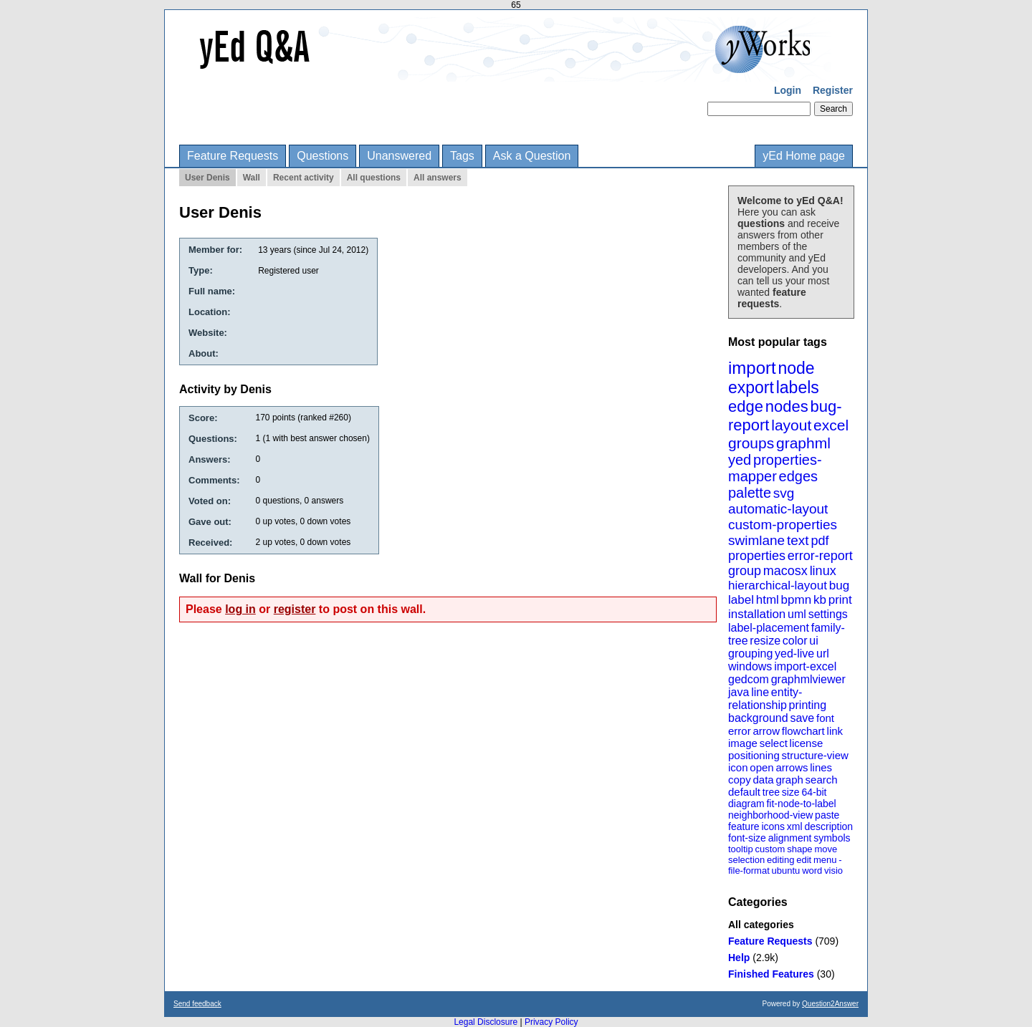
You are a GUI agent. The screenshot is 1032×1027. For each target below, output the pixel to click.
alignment (790, 838)
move (825, 849)
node (796, 368)
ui (813, 641)
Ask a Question (532, 156)
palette (749, 493)
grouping (750, 653)
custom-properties (782, 524)
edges (798, 476)
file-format (749, 870)
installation (756, 614)
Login (787, 90)
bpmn (796, 600)
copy (739, 779)
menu (825, 859)
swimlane (756, 540)
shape (799, 849)
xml (795, 826)
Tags (462, 156)
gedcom (748, 679)
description (828, 826)
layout (791, 425)
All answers (438, 178)
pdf (819, 541)
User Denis (207, 178)
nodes (786, 406)
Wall (251, 178)
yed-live (794, 653)
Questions (322, 156)
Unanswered (399, 156)
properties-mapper (775, 468)
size (791, 792)
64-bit (813, 792)
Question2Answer (830, 1004)
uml (797, 614)
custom (770, 849)
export (751, 387)
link (835, 731)
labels (797, 387)
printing (807, 705)
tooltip (740, 849)
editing (780, 859)
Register (833, 90)
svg (784, 493)
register (295, 609)
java (738, 692)
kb (819, 600)
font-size (747, 838)
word (812, 870)
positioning (754, 755)
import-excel (805, 666)
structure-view (815, 755)
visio (833, 870)
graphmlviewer (808, 679)
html (767, 600)
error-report (820, 556)
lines (821, 767)
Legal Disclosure (485, 1022)
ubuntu (786, 870)
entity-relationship (765, 698)
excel (831, 425)
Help (739, 957)
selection (746, 859)
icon (738, 767)
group (744, 571)
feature (744, 826)
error (739, 731)
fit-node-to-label (801, 803)
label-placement (768, 628)
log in (240, 609)
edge (745, 406)
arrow (766, 731)
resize (765, 641)
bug (839, 585)
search (822, 779)
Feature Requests (232, 156)
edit (803, 859)
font (825, 718)
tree (771, 792)
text (798, 540)
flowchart (803, 731)
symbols (831, 838)
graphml (803, 443)
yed (739, 460)
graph (789, 779)
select (774, 743)
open (761, 767)
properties (756, 556)
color (795, 641)
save (802, 718)
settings (828, 614)
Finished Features (771, 974)
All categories (761, 924)
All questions (374, 178)
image (743, 743)
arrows (791, 767)
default (744, 792)
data (762, 779)
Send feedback (197, 1004)
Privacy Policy (551, 1022)
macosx (785, 571)
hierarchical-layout (777, 585)
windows (750, 666)
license (806, 743)
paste (827, 815)
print (840, 600)
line (760, 692)
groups (751, 443)
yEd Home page (804, 156)
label (741, 600)
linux (823, 571)
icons (773, 826)
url (822, 653)
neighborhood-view (770, 815)
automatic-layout (778, 508)
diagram (746, 803)
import (752, 367)
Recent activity (303, 178)
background (758, 718)
